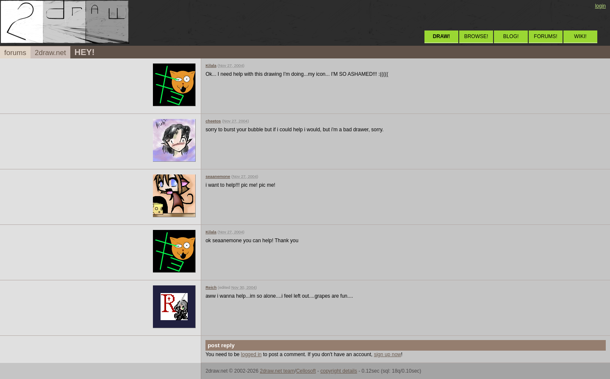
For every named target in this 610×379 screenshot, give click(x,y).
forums (15, 53)
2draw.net (50, 53)
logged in (251, 354)
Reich (210, 287)
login (600, 6)
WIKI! (580, 36)
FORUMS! (545, 36)
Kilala (210, 65)
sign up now (387, 354)
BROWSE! (476, 36)
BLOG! (511, 36)
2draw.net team (277, 371)
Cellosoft (306, 371)
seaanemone (217, 176)
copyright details (338, 371)
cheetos (213, 121)
